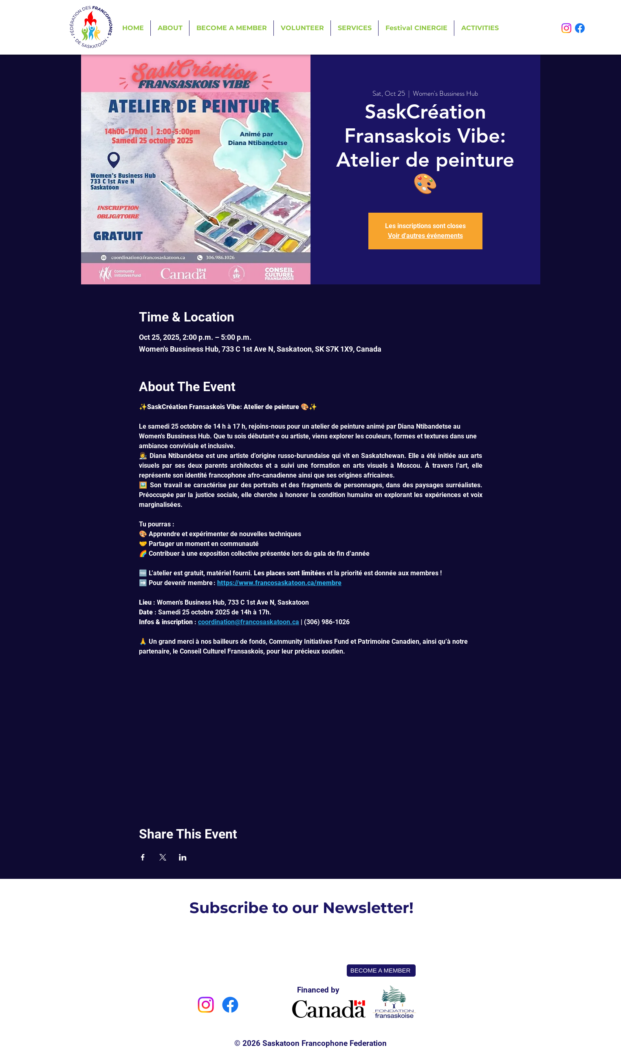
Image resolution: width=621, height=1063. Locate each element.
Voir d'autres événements (425, 236)
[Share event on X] (163, 857)
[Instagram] (566, 28)
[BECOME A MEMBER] (381, 970)
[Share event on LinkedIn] (183, 857)
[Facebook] (579, 28)
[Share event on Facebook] (143, 857)
